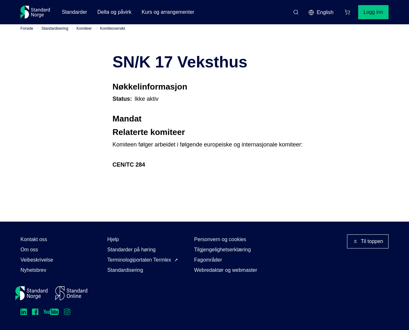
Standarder (74, 12)
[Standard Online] (71, 293)
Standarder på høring (131, 249)
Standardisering (55, 28)
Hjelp (113, 239)
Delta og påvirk (114, 12)
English (320, 12)
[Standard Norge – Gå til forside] (35, 12)
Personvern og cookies (220, 239)
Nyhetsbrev (33, 270)
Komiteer (84, 28)
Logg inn (373, 12)
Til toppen (367, 241)
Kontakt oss (33, 239)
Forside (26, 28)
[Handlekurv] (347, 12)
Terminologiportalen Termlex (139, 260)
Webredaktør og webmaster (225, 270)
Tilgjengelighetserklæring (222, 249)
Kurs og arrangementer (168, 12)
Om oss (29, 249)
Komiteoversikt (112, 28)
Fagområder (208, 260)
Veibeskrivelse (36, 260)
